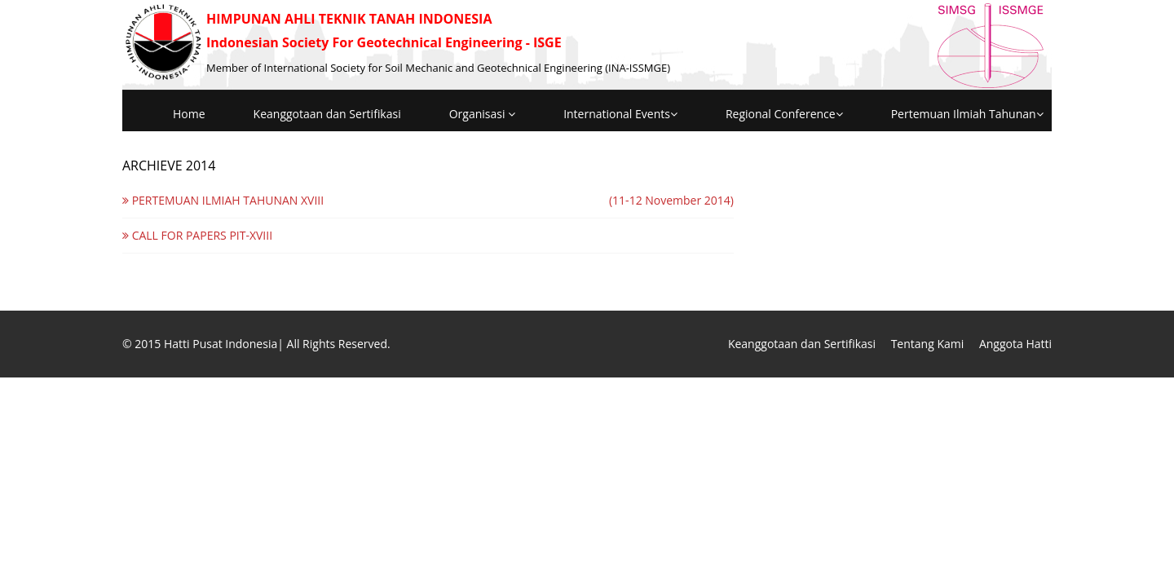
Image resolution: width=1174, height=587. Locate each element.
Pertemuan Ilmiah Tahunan (967, 113)
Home (189, 113)
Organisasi (482, 113)
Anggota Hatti (1015, 343)
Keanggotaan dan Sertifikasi (327, 113)
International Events (620, 113)
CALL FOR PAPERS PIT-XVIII (197, 235)
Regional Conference (784, 113)
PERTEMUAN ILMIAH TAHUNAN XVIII (223, 200)
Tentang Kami (927, 343)
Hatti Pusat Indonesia (220, 343)
